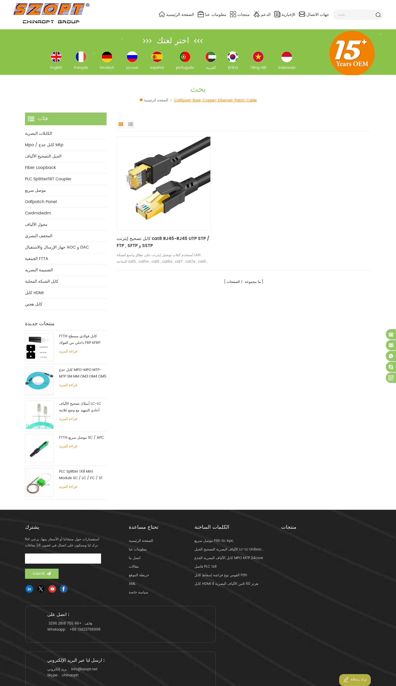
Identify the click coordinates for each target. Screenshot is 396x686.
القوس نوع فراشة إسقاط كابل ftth (220, 579)
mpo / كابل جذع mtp (44, 148)
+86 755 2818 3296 (68, 633)
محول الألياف (36, 228)
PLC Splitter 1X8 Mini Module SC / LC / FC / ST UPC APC (81, 479)
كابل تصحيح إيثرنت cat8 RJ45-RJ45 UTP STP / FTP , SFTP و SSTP (154, 231)
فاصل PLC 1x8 (205, 570)
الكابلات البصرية (38, 137)
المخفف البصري (38, 239)
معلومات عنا (212, 14)
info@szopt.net (204, 633)
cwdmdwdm (38, 217)
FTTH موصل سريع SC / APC (81, 442)
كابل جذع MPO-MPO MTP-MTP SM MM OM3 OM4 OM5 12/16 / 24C (82, 377)
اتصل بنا (135, 562)
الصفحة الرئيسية (176, 14)
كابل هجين (33, 308)
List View (130, 128)
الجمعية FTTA (36, 262)
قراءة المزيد (68, 355)
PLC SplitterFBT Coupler (48, 183)
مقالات (134, 570)
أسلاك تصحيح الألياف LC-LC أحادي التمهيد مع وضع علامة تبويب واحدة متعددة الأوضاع (80, 411)
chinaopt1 (190, 639)
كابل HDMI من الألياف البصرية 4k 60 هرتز (226, 588)
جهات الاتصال (314, 14)
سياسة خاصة (138, 596)
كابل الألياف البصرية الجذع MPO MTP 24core (228, 562)
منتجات (240, 14)
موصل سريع (35, 194)
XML (132, 588)
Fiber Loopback (40, 171)
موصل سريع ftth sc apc (213, 545)
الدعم (262, 14)
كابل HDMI (34, 296)
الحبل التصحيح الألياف (43, 160)
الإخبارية (284, 14)
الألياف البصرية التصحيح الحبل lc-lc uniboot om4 (229, 553)
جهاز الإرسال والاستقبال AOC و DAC (57, 251)
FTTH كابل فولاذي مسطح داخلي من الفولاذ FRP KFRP (79, 343)
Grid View (121, 128)
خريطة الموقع (139, 579)
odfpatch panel (41, 205)
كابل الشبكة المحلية (41, 285)
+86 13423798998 (88, 639)
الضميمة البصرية (39, 274)
